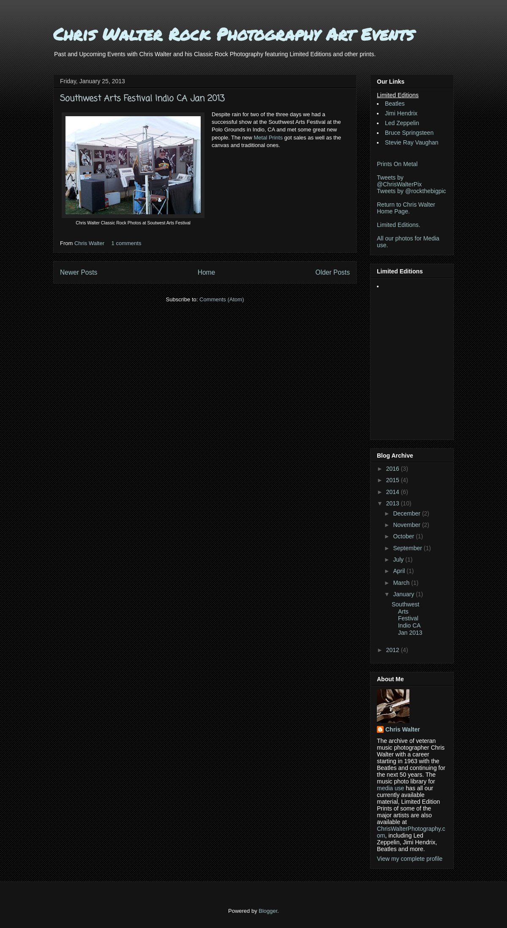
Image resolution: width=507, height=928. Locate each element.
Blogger (268, 911)
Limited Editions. (398, 224)
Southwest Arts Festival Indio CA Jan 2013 (142, 98)
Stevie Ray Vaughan (412, 142)
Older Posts (333, 272)
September (408, 548)
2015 (393, 480)
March (402, 582)
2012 (393, 650)
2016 (393, 468)
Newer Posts (78, 272)
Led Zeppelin (402, 123)
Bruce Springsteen (409, 132)
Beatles (395, 103)
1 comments (127, 243)
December (407, 513)
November (407, 524)
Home (206, 272)
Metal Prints (268, 137)
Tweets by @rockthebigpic (411, 191)
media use (390, 788)
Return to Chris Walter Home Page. (406, 208)
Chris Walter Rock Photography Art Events (233, 34)
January (404, 594)
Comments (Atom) (221, 299)
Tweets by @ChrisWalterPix (399, 181)
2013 (393, 503)
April (399, 571)
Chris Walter (90, 243)
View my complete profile (409, 858)
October (404, 536)
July (399, 559)
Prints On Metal (397, 164)
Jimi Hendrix (401, 113)
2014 (393, 492)
